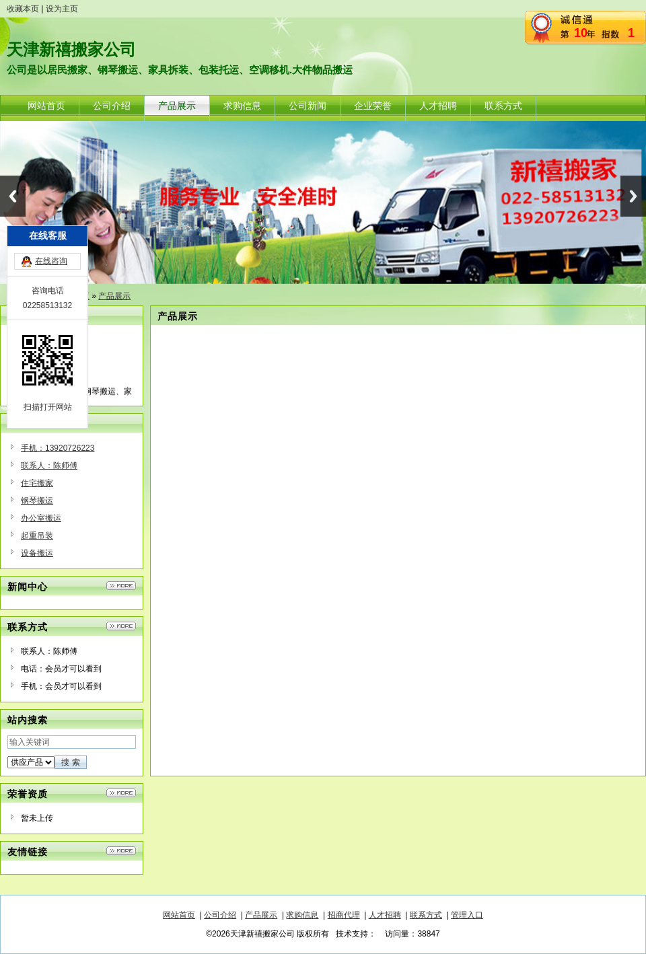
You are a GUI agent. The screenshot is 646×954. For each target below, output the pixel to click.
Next (633, 196)
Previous (13, 196)
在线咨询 (51, 401)
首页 (81, 296)
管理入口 (467, 915)
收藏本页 (23, 8)
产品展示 (114, 296)
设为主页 (62, 8)
